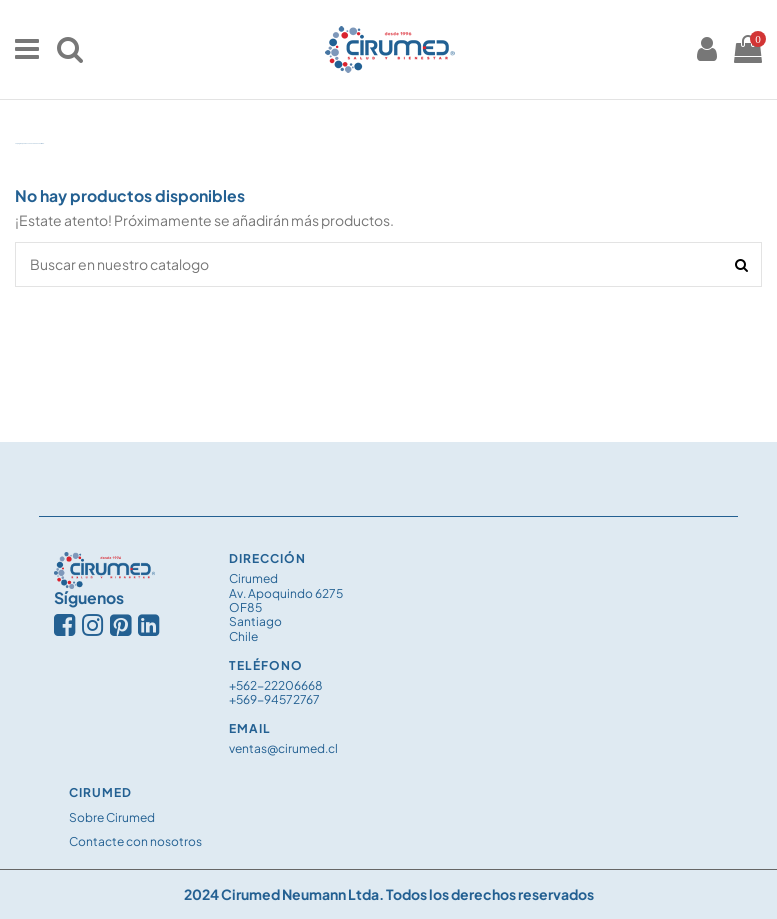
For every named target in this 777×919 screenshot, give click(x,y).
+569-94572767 (274, 699)
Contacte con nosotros (135, 841)
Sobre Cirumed (112, 817)
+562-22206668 (276, 685)
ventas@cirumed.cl (283, 748)
